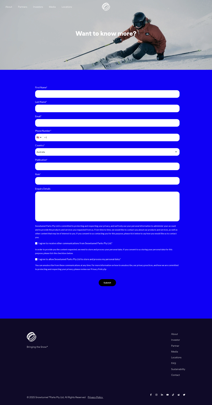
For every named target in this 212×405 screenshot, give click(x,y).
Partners (22, 6)
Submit (107, 282)
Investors (38, 6)
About (8, 6)
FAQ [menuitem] (173, 363)
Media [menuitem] (174, 351)
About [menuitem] (174, 333)
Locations (67, 6)
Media (52, 6)
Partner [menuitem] (175, 345)
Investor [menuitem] (175, 339)
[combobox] (107, 152)
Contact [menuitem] (175, 374)
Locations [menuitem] (176, 357)
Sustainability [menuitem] (178, 369)
